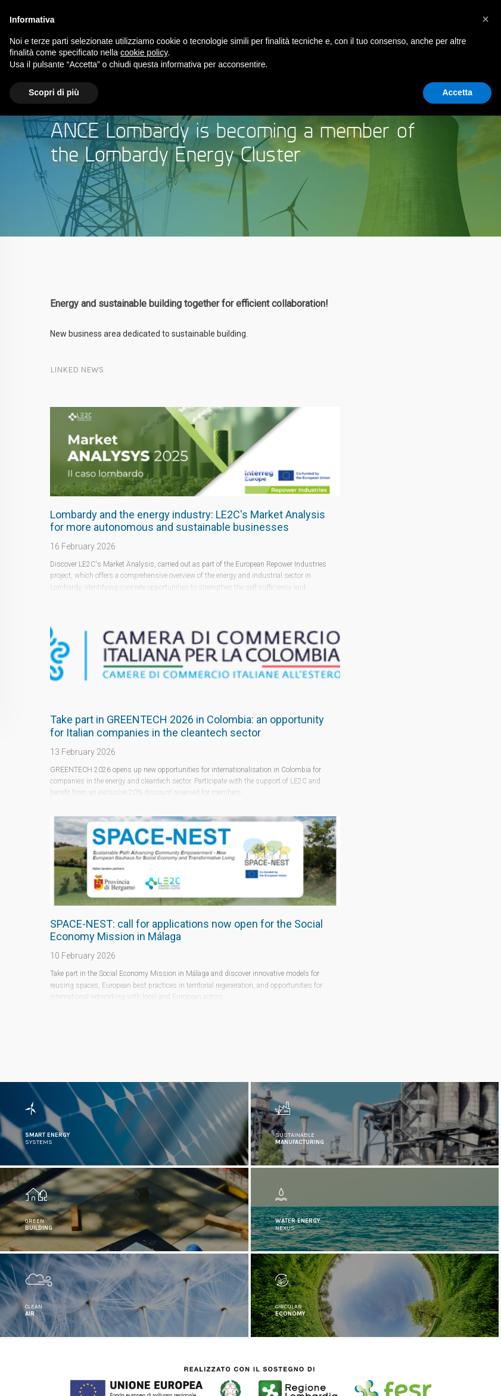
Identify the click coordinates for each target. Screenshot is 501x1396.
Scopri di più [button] (54, 92)
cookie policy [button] (143, 52)
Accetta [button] (457, 92)
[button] (485, 19)
